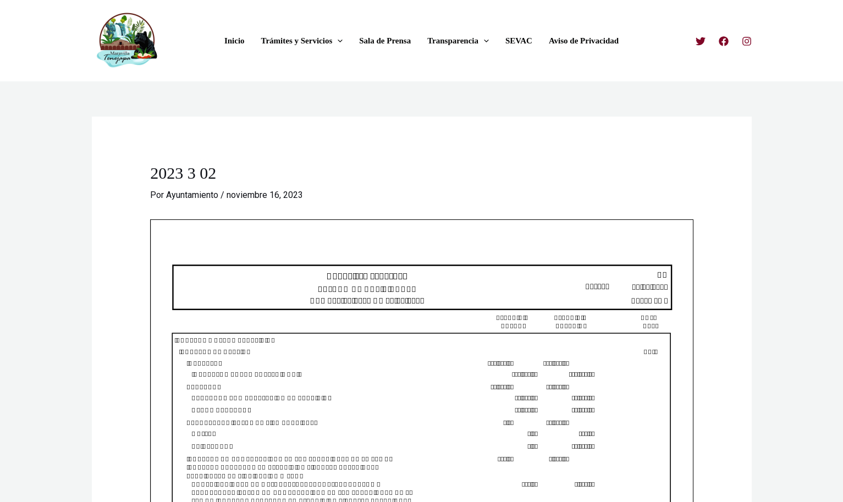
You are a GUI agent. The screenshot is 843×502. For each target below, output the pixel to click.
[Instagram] (747, 41)
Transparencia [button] (458, 40)
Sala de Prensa (385, 40)
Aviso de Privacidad (584, 40)
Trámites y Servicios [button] (302, 40)
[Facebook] (724, 41)
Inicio (234, 40)
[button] (337, 40)
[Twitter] (701, 41)
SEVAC (518, 40)
